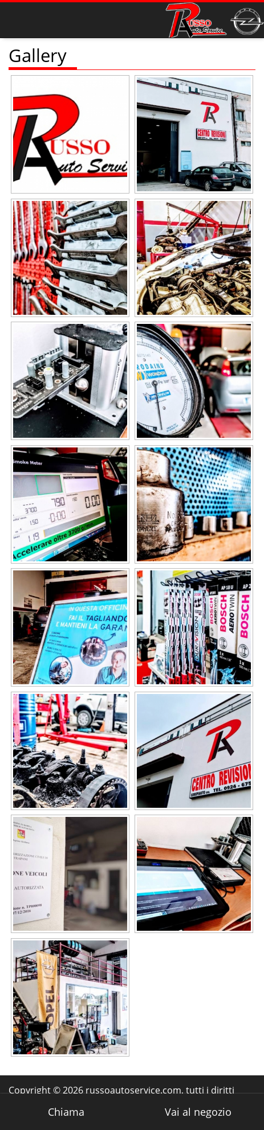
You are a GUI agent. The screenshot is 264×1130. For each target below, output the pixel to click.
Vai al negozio (198, 1112)
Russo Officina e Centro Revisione (214, 20)
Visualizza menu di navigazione (17, 20)
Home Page (34, 16)
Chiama (66, 1112)
